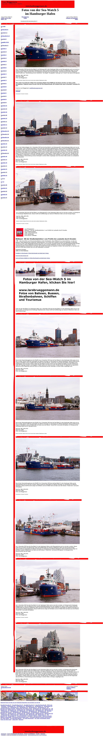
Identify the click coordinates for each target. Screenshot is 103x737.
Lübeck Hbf (15, 719)
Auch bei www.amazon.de (22, 255)
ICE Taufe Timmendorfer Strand (42, 718)
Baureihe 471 (4, 713)
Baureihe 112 (4, 124)
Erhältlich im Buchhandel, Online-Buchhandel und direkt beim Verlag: (32, 253)
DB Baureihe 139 (5, 134)
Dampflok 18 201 (5, 42)
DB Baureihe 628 (5, 714)
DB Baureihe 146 (37, 708)
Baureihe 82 (3, 83)
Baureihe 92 (3, 96)
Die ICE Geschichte (22, 716)
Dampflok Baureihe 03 (6, 705)
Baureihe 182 (4, 191)
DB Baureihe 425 (35, 712)
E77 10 (2, 181)
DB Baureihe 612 (39, 713)
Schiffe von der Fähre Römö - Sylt (6, 19)
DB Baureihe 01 (4, 29)
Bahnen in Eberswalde (6, 717)
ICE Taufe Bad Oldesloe (15, 718)
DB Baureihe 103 (21, 706)
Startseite (21, 719)
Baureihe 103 (4, 108)
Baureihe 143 (4, 147)
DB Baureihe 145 (5, 153)
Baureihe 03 (3, 39)
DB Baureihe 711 (42, 714)
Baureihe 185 (4, 194)
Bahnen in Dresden (47, 716)
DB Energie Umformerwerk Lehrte (20, 717)
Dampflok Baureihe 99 (40, 705)
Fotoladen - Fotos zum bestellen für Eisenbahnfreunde (14, 735)
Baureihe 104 (4, 112)
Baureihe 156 (4, 175)
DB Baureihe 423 (17, 712)
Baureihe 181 (4, 188)
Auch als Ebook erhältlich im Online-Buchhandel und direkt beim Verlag (33, 258)
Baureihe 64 (3, 70)
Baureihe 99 (3, 102)
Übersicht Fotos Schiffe (25, 17)
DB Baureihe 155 (12, 709)
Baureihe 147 (4, 159)
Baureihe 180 (4, 185)
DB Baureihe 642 (14, 714)
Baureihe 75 (3, 77)
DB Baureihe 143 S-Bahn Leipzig (24, 708)
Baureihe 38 (3, 51)
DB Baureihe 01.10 (5, 36)
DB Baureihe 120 (5, 131)
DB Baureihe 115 (5, 707)
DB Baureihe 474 (12, 713)
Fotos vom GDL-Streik (6, 719)
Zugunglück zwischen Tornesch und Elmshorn (40, 717)
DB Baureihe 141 (5, 140)
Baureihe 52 (3, 64)
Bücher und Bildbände (29, 733)
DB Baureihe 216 (5, 711)
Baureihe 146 (4, 156)
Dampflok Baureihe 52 (17, 705)
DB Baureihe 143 (42, 707)
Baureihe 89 (3, 89)
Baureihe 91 (3, 93)
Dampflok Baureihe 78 (29, 705)
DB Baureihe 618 (49, 713)
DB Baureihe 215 (49, 709)
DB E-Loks (49, 705)
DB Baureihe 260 (33, 711)
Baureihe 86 (3, 86)
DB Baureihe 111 (39, 706)
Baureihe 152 (4, 169)
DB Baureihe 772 (12, 716)
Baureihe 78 (3, 80)
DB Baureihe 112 (48, 706)
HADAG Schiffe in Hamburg (71, 688)
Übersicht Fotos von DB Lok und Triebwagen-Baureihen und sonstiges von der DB (20, 702)
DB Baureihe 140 (5, 137)
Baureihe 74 (3, 74)
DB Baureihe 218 (14, 711)
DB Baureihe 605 (30, 713)
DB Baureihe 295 (42, 711)
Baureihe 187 (4, 197)
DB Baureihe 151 (46, 708)
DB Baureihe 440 (44, 712)
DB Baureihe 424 (26, 712)
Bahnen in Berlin (37, 716)
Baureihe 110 (4, 118)
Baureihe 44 (3, 58)
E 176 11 (3, 178)
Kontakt (37, 733)
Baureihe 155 (4, 172)
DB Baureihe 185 (30, 709)
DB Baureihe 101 (11, 706)
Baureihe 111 (4, 121)
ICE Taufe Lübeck (5, 718)
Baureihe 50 (3, 61)
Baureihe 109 (4, 115)
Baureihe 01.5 (4, 32)
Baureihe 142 (4, 143)
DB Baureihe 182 (21, 709)
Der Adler (3, 26)
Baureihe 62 (3, 67)
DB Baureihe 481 (21, 713)
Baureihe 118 (4, 128)
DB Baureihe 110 (30, 706)
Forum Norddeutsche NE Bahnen (15, 733)
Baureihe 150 (4, 162)
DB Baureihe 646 (24, 714)
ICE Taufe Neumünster (28, 718)
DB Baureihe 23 (4, 45)
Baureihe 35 (3, 48)
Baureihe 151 (4, 166)
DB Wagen (3, 706)
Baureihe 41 (3, 55)
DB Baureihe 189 (39, 709)
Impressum (3, 733)
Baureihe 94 (3, 99)
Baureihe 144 (4, 150)
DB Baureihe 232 (24, 711)
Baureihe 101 (4, 105)
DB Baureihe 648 (33, 714)
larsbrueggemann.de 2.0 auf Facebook (37, 735)
